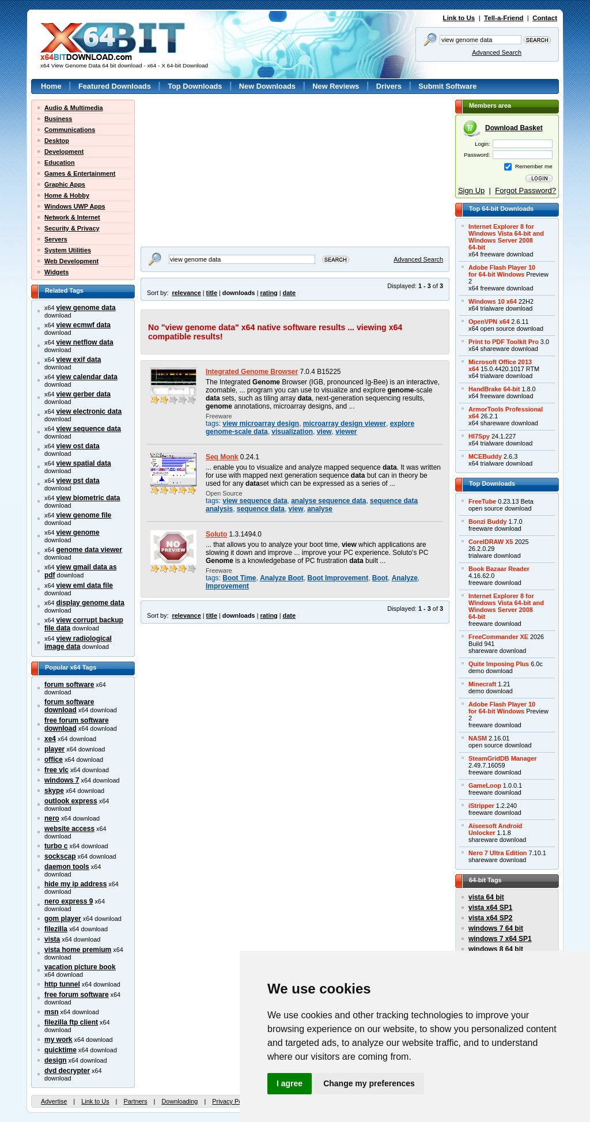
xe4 (50, 739)
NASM (477, 738)
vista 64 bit (486, 897)
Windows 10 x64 (492, 301)
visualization (292, 432)
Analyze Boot (282, 578)
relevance (186, 292)
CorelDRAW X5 (490, 541)
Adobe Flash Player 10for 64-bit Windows (501, 271)
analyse (319, 509)
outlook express (70, 801)
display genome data (90, 603)
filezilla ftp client (71, 1022)
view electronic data (89, 411)
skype (54, 791)
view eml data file (84, 585)
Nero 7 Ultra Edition (497, 852)
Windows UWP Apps (74, 206)
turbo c (56, 846)
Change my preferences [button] (369, 1083)
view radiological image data (78, 642)
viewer (346, 432)
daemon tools (66, 867)
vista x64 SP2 (490, 918)
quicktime (60, 1050)
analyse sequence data (328, 501)
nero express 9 (68, 901)
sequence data (261, 509)
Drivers (389, 86)
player (54, 749)
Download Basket (514, 128)
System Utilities (67, 250)
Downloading (179, 1101)
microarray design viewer (344, 424)
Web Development (71, 261)
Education (59, 162)
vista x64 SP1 (490, 908)
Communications (69, 129)
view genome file (84, 515)
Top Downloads (195, 86)
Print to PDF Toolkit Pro (503, 341)
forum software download (69, 706)
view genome (78, 532)
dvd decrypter (67, 1071)
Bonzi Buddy (487, 521)
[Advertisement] (213, 172)
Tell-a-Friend (503, 17)
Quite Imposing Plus (498, 663)
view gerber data (83, 394)
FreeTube (482, 501)
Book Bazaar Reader (499, 568)
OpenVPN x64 (488, 321)
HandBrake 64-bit (494, 389)
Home (51, 86)
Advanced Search (496, 52)
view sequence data (88, 429)
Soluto (216, 534)
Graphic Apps (64, 184)
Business (58, 118)
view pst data (78, 481)
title (211, 292)
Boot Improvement (338, 578)
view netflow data (85, 342)
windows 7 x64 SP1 (500, 939)
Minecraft (482, 684)
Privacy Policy (231, 1101)
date (289, 292)
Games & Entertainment (79, 173)
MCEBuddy (485, 456)
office (53, 759)
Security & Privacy (72, 228)
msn (51, 1012)
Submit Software (447, 86)
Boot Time (239, 578)
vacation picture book (80, 967)
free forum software (76, 995)
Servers (55, 239)
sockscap (60, 856)
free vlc (56, 770)
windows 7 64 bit (495, 928)
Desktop (56, 140)
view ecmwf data (83, 325)
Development (64, 151)
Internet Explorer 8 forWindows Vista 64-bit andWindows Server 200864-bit (506, 237)
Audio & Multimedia (73, 107)
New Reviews (335, 86)
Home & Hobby (66, 195)
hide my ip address (75, 884)
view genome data (86, 308)
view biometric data (88, 498)
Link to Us (459, 17)
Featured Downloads (114, 86)
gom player (62, 919)
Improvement (227, 586)
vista (52, 939)
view (324, 432)
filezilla (55, 929)
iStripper (481, 805)
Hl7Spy (479, 436)
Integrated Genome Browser (252, 372)
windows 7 (61, 780)
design (55, 1060)
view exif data (78, 360)
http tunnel (62, 984)
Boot (380, 578)
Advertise (54, 1101)
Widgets (56, 272)
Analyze (405, 578)
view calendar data (87, 377)
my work (58, 1040)
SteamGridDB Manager (502, 758)
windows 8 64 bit (495, 949)
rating (268, 292)
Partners (135, 1101)
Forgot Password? (525, 190)
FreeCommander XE (498, 636)
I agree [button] (289, 1083)
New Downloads (267, 86)
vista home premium (77, 950)
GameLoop (484, 785)
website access (69, 829)
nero (51, 818)
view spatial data (83, 463)
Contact (544, 17)
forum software (69, 685)
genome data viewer (89, 550)
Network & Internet (72, 217)
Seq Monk (222, 457)
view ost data (78, 446)
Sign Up (471, 190)
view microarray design (260, 424)
